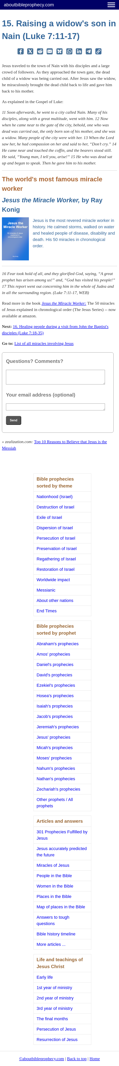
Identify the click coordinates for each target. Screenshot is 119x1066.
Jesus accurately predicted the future (62, 851)
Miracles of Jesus (53, 865)
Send (13, 420)
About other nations (55, 600)
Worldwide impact (53, 579)
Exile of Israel (49, 517)
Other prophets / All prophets (55, 802)
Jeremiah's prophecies (58, 726)
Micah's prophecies (55, 747)
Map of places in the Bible (61, 906)
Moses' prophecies (54, 758)
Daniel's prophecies (55, 664)
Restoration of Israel (56, 569)
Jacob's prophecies (55, 716)
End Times (47, 610)
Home (95, 1058)
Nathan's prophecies (56, 778)
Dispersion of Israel (55, 527)
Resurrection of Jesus (57, 1039)
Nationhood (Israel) (55, 496)
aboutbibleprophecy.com (29, 4)
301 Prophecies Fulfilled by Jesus (62, 835)
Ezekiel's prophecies (56, 685)
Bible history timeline (56, 934)
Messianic (46, 590)
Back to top (76, 1058)
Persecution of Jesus (56, 1029)
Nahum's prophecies (56, 768)
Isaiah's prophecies (55, 706)
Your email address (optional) (40, 395)
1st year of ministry (54, 987)
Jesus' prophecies (53, 737)
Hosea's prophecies (55, 695)
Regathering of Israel (56, 559)
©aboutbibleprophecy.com (41, 1058)
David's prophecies (54, 675)
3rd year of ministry (55, 1008)
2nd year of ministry (55, 998)
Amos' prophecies (53, 654)
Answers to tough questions (53, 920)
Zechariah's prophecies (58, 789)
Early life (45, 977)
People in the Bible (54, 875)
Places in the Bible (54, 896)
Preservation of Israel (57, 548)
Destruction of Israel (55, 507)
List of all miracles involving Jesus (44, 343)
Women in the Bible (55, 886)
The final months (52, 1018)
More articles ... (51, 944)
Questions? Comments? (34, 361)
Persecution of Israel (56, 538)
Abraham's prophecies (58, 643)
